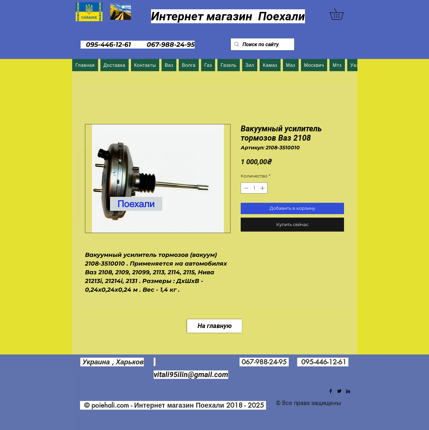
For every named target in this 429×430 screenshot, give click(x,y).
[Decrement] (245, 188)
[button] (342, 14)
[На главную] (214, 326)
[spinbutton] (254, 188)
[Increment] (263, 188)
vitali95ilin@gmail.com (191, 374)
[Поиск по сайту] (262, 44)
